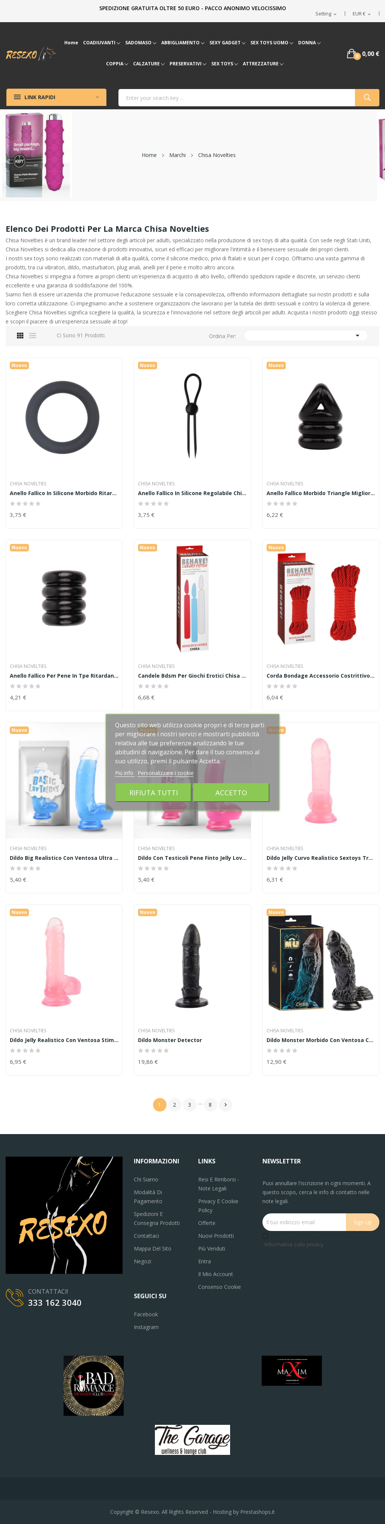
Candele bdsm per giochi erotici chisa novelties (192, 675)
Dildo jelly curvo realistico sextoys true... (321, 858)
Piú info (125, 772)
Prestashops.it (257, 1511)
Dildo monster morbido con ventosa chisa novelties (321, 1040)
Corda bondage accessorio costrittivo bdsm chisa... (321, 675)
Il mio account (215, 1274)
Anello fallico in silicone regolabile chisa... (192, 493)
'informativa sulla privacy (293, 1244)
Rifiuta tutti (153, 792)
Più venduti (211, 1248)
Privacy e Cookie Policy (218, 1206)
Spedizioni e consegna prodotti (157, 1218)
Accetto (231, 792)
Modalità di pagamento (148, 1197)
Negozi (142, 1261)
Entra (204, 1261)
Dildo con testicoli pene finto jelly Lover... (192, 858)
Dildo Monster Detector (170, 1040)
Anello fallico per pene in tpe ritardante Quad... (64, 675)
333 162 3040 (55, 1302)
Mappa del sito (152, 1248)
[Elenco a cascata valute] (362, 14)
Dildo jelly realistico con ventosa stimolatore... (64, 1040)
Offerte (206, 1222)
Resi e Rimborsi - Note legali (218, 1184)
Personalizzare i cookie (166, 772)
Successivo (225, 1104)
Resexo (150, 1511)
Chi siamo (146, 1179)
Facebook (146, 1314)
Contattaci (146, 1235)
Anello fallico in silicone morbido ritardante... (64, 493)
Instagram (146, 1327)
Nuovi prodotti (216, 1235)
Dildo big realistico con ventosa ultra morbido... (64, 858)
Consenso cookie (219, 1286)
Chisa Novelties (28, 484)
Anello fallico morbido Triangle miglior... (321, 493)
